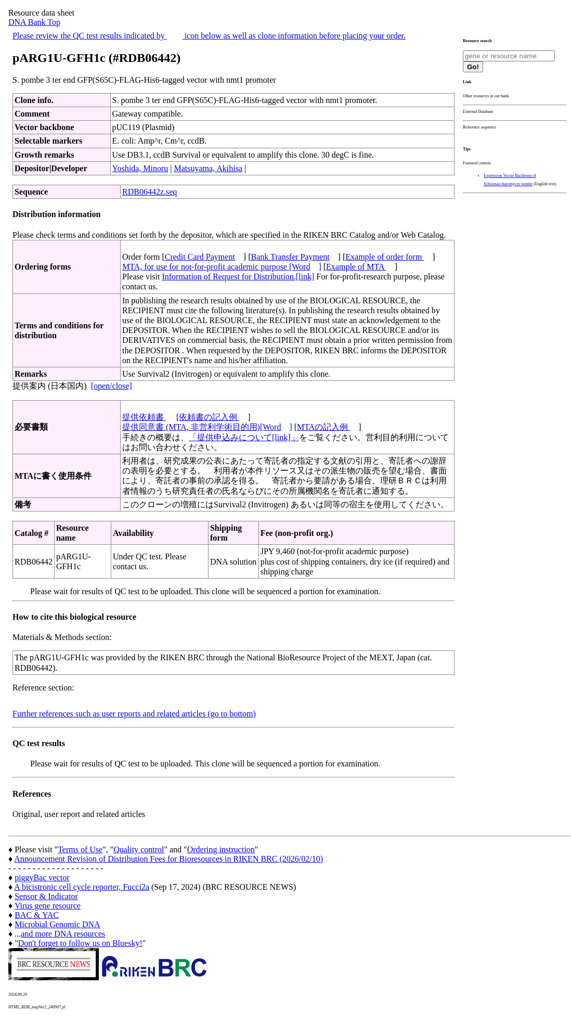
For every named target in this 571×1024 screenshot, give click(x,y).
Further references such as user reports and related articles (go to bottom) (134, 713)
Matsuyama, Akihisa (208, 168)
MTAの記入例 (323, 427)
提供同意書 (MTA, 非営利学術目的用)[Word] (207, 427)
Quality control (138, 849)
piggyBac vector (42, 877)
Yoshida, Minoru (140, 168)
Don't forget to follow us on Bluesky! (80, 943)
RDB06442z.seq (149, 191)
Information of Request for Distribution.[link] (238, 276)
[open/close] (111, 385)
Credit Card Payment (200, 256)
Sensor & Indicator (46, 896)
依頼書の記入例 (209, 417)
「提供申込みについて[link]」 (244, 437)
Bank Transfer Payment (290, 256)
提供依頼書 (144, 417)
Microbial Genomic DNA (57, 924)
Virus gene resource (48, 905)
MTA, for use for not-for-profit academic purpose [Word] (221, 266)
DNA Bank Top (34, 22)
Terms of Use (80, 849)
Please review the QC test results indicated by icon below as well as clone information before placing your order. (209, 35)
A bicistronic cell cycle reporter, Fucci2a (81, 886)
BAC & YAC (37, 915)
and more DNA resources (63, 933)
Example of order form (384, 256)
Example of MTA (356, 266)
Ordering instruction (221, 849)
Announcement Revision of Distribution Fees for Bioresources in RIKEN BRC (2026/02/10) (168, 858)
